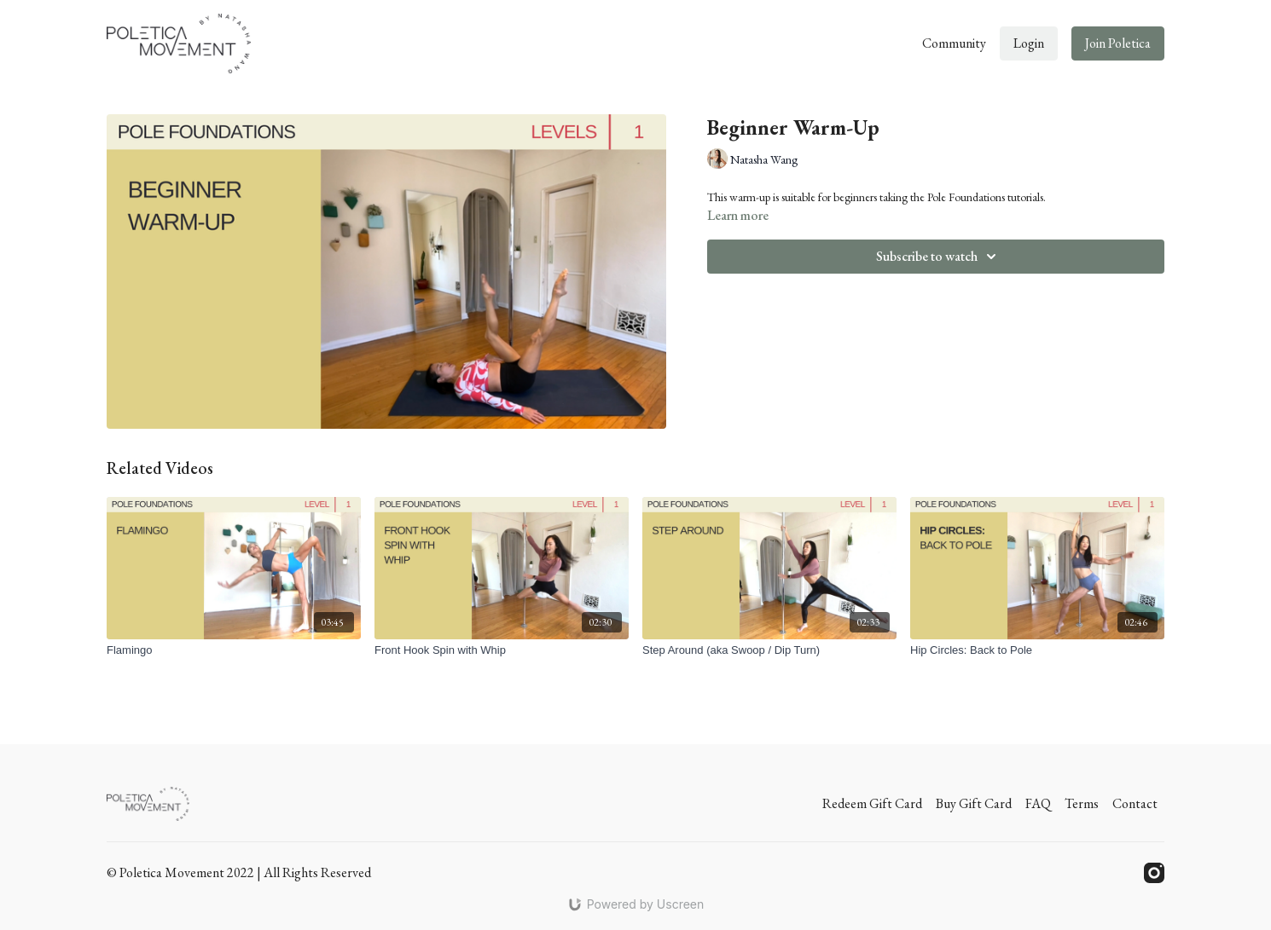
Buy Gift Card (974, 803)
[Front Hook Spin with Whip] (501, 650)
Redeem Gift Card (872, 803)
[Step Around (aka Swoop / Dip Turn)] (769, 650)
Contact (1135, 803)
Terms (1082, 803)
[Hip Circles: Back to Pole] (1037, 650)
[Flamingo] (234, 650)
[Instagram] (1154, 873)
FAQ (1038, 803)
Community (954, 43)
